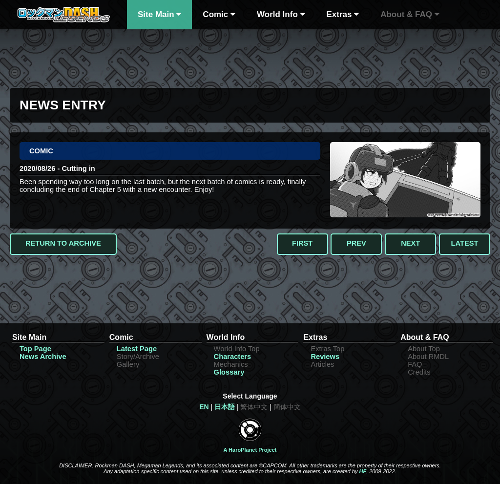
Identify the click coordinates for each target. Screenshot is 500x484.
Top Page (35, 349)
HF (362, 471)
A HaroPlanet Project (249, 450)
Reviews (325, 356)
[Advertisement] (250, 56)
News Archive (43, 356)
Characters (232, 356)
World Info (281, 14)
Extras (343, 14)
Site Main (159, 14)
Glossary (229, 372)
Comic (219, 14)
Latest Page (137, 349)
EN (203, 407)
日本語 (224, 407)
